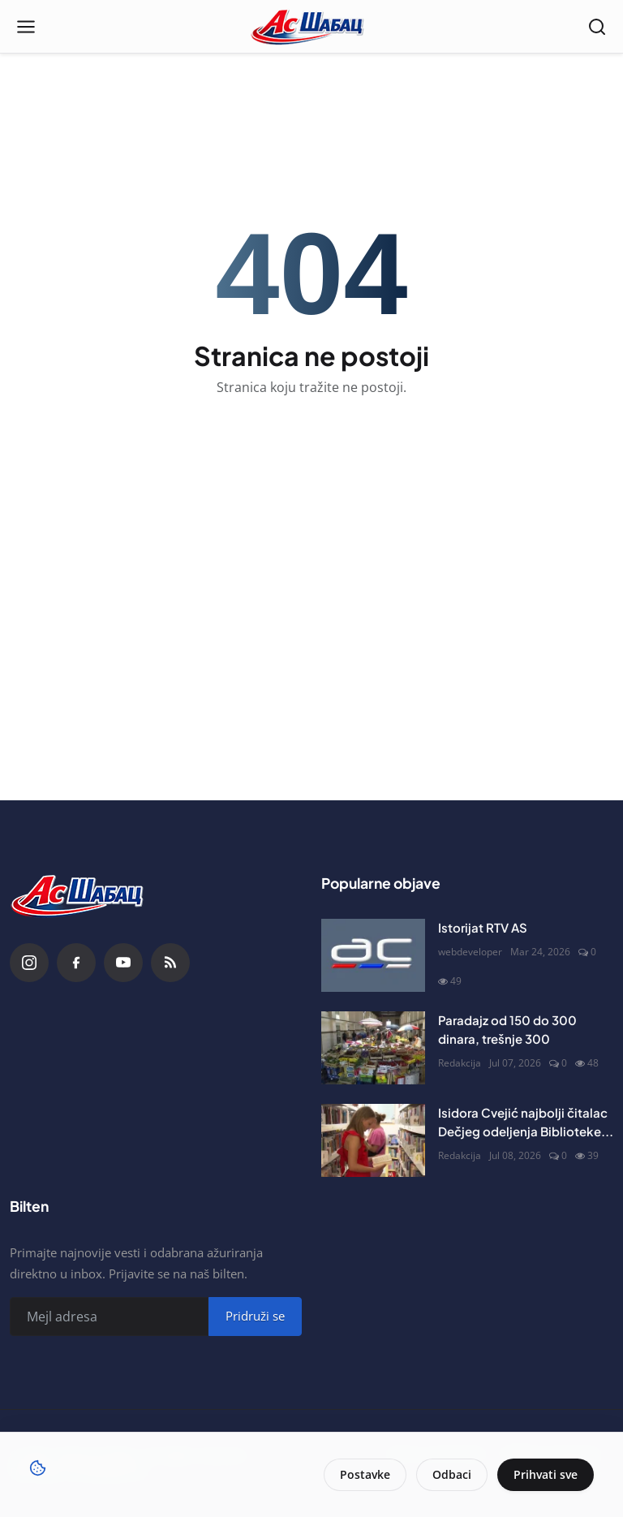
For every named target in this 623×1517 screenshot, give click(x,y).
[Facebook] (76, 962)
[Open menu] (25, 26)
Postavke (365, 1474)
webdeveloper (470, 952)
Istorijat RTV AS (482, 927)
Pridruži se (255, 1316)
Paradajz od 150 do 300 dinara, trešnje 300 (507, 1029)
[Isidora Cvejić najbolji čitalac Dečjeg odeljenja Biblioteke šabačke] (373, 1140)
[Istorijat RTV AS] (373, 955)
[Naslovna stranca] (312, 26)
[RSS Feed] (170, 962)
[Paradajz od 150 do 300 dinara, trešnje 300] (373, 1047)
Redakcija (459, 1063)
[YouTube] (123, 962)
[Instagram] (29, 962)
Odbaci (451, 1474)
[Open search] (597, 26)
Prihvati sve (545, 1474)
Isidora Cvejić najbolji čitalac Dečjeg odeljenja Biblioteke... (525, 1122)
